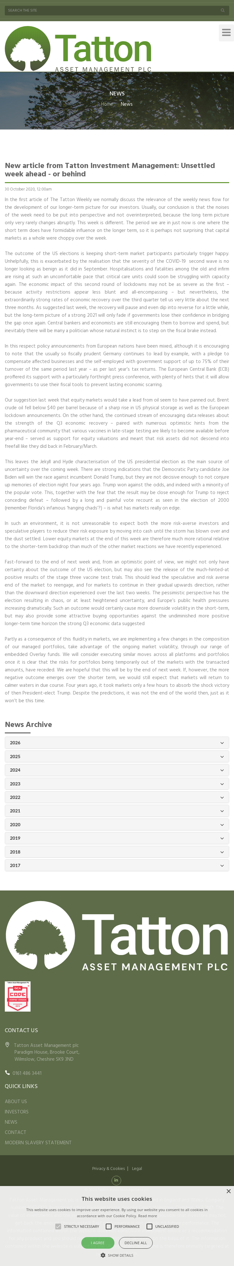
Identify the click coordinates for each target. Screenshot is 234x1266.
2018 (117, 852)
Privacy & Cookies (108, 1168)
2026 (117, 743)
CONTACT (15, 1133)
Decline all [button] (136, 1242)
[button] (117, 1255)
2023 (117, 784)
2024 (117, 770)
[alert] (117, 1226)
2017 (117, 866)
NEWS (11, 1122)
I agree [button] (98, 1242)
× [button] (228, 1191)
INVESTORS (17, 1112)
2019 (117, 838)
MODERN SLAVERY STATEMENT (38, 1143)
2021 (117, 811)
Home (107, 104)
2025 (117, 757)
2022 (117, 797)
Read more (147, 1215)
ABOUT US (16, 1102)
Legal (137, 1168)
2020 (117, 825)
